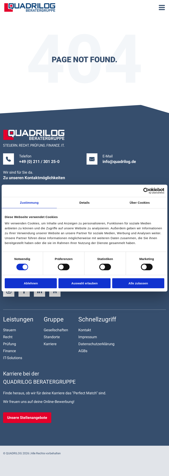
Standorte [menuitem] (52, 337)
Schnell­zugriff (97, 319)
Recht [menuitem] (8, 337)
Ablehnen (31, 283)
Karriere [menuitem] (50, 344)
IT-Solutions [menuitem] (12, 358)
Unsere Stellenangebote (27, 417)
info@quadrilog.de (119, 161)
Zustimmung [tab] (29, 202)
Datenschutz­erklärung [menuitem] (96, 344)
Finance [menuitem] (9, 351)
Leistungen (18, 319)
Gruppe (54, 319)
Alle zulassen (138, 283)
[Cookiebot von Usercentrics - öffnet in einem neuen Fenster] (146, 191)
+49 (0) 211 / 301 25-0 (39, 161)
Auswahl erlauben (84, 283)
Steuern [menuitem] (9, 330)
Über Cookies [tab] (140, 202)
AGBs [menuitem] (82, 351)
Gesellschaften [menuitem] (56, 330)
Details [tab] (84, 202)
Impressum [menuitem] (87, 337)
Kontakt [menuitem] (84, 330)
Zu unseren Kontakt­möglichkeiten (34, 177)
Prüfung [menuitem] (9, 344)
